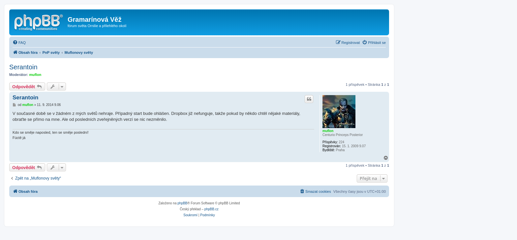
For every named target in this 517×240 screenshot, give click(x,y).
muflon (35, 75)
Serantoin (23, 67)
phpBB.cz (211, 209)
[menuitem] (19, 43)
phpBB (182, 203)
